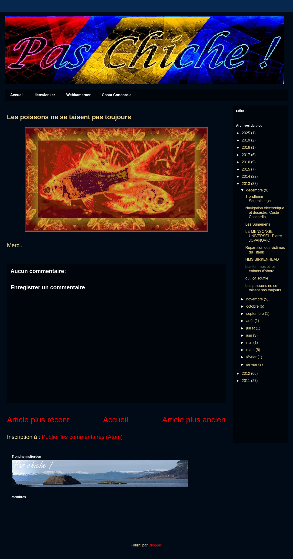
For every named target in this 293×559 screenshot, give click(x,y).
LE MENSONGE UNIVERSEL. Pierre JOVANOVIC (263, 236)
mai (249, 343)
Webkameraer (78, 95)
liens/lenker (45, 95)
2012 (246, 373)
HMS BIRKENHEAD (262, 259)
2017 (246, 155)
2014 (246, 176)
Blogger (155, 545)
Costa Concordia (117, 95)
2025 (246, 133)
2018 (246, 147)
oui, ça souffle (256, 278)
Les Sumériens (257, 224)
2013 (246, 184)
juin (249, 335)
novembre (255, 299)
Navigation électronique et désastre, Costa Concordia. (264, 212)
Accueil (16, 95)
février (252, 357)
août (250, 321)
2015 (246, 169)
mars (251, 350)
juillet (251, 328)
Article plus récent (38, 419)
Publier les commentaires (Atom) (82, 437)
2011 (246, 381)
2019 (246, 140)
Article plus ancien (194, 419)
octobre (253, 306)
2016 (246, 162)
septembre (255, 314)
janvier (252, 364)
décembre (255, 190)
